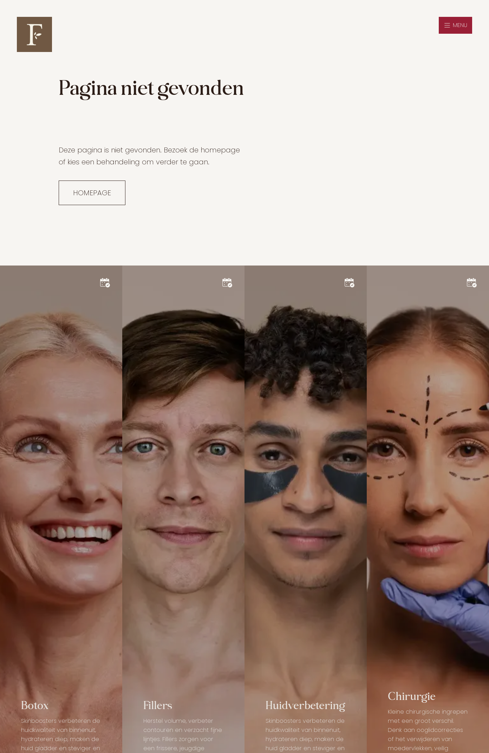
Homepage (92, 193)
